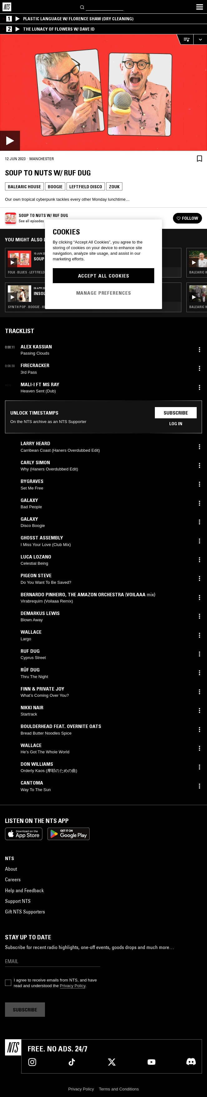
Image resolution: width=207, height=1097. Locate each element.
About (11, 869)
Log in (175, 423)
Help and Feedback (24, 890)
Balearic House (24, 186)
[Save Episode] (199, 158)
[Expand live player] (200, 39)
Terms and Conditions (119, 1089)
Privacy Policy (72, 985)
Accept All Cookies (103, 276)
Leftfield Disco (85, 186)
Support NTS (18, 901)
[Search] (82, 7)
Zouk (114, 186)
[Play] (103, 92)
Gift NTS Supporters (25, 911)
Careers (13, 879)
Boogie (55, 186)
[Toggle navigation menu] (200, 7)
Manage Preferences (103, 293)
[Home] (6, 6)
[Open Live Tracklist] (184, 39)
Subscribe (176, 413)
